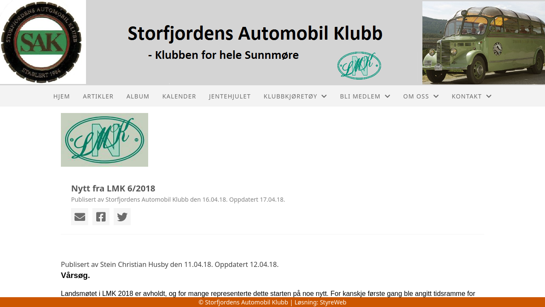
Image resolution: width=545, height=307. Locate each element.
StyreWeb (333, 302)
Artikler (98, 96)
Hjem (61, 96)
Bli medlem (365, 96)
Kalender (179, 96)
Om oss (421, 96)
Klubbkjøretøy (295, 96)
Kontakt (472, 96)
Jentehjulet (230, 96)
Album (137, 96)
